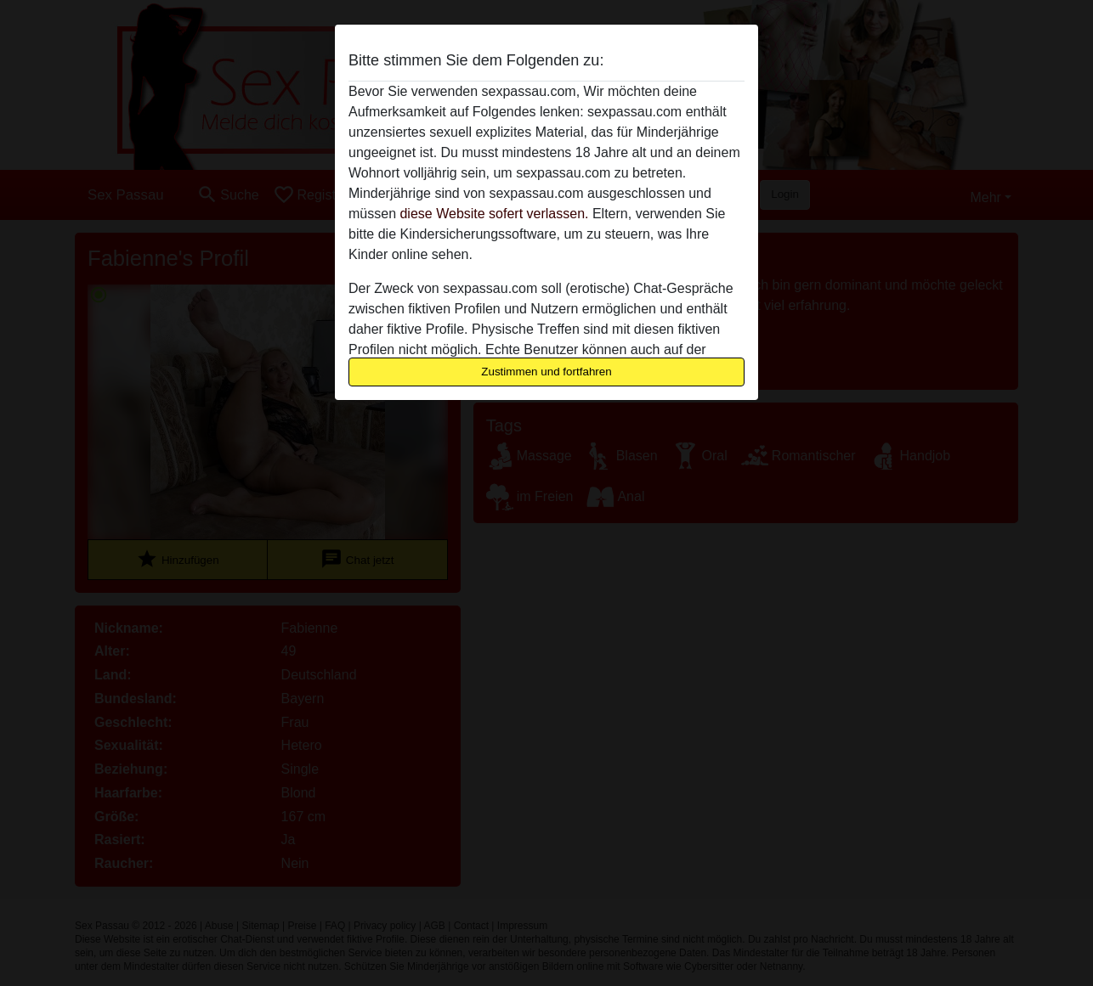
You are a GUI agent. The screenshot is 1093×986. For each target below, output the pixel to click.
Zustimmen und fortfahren (546, 371)
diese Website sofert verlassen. (493, 213)
